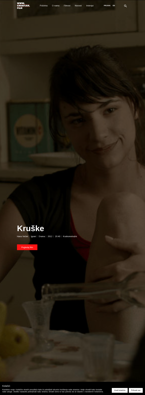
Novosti (78, 6)
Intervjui (89, 6)
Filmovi (67, 6)
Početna (43, 6)
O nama (55, 6)
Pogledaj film (27, 247)
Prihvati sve (135, 390)
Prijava (107, 5)
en (114, 5)
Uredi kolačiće (119, 390)
